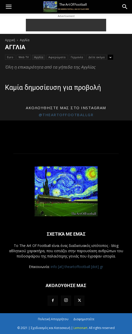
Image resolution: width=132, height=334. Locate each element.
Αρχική (10, 40)
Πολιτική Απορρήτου (53, 319)
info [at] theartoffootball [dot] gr (77, 266)
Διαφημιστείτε (83, 319)
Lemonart (80, 328)
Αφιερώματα (56, 57)
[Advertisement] (66, 25)
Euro (10, 57)
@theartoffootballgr (66, 114)
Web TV (24, 57)
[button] (9, 7)
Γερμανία (77, 57)
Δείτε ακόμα (96, 57)
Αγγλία (38, 57)
